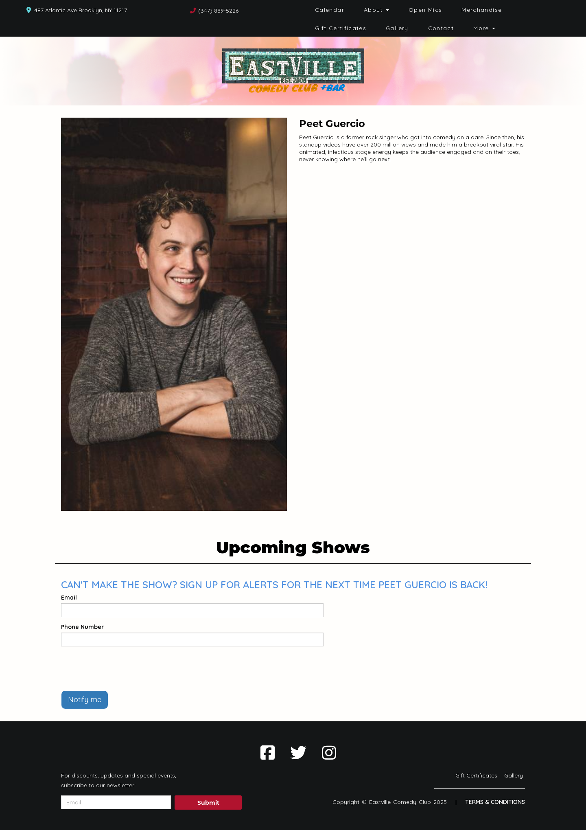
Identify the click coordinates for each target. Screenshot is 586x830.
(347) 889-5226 (218, 10)
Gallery (397, 28)
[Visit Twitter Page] (298, 752)
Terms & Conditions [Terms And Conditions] (495, 802)
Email (69, 597)
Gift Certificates (340, 28)
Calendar (329, 9)
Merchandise (481, 9)
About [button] (376, 9)
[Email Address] (116, 802)
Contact (441, 28)
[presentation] (123, 668)
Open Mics (425, 9)
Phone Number (82, 627)
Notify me (84, 699)
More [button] (484, 28)
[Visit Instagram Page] (329, 752)
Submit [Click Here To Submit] (208, 802)
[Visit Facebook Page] (267, 752)
